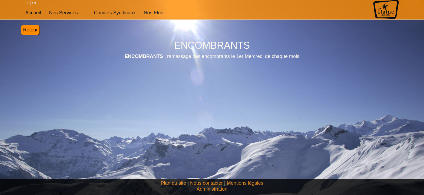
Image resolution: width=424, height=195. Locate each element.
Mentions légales (245, 183)
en (34, 2)
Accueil (33, 12)
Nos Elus (153, 12)
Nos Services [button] (63, 12)
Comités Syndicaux (114, 12)
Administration (212, 189)
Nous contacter (206, 183)
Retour (30, 29)
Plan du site (173, 183)
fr (27, 2)
